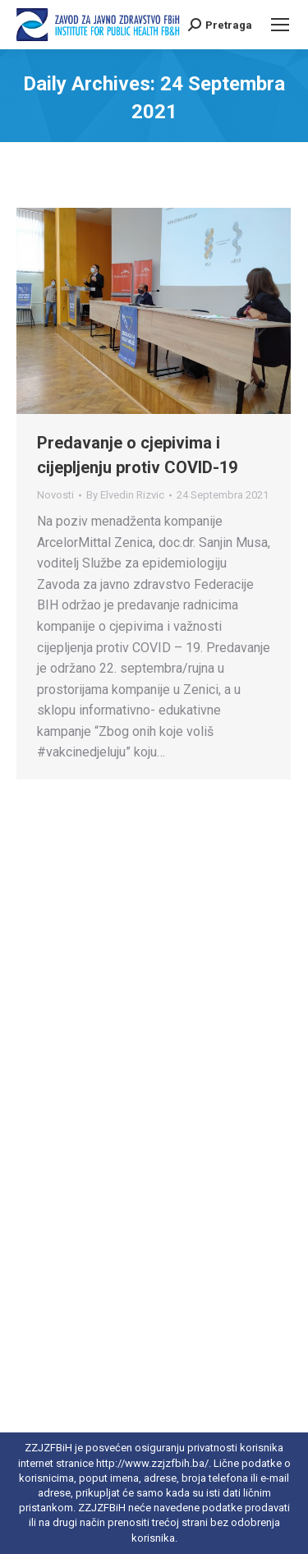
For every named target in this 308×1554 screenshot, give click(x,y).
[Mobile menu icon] (280, 24)
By (125, 495)
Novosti (55, 495)
